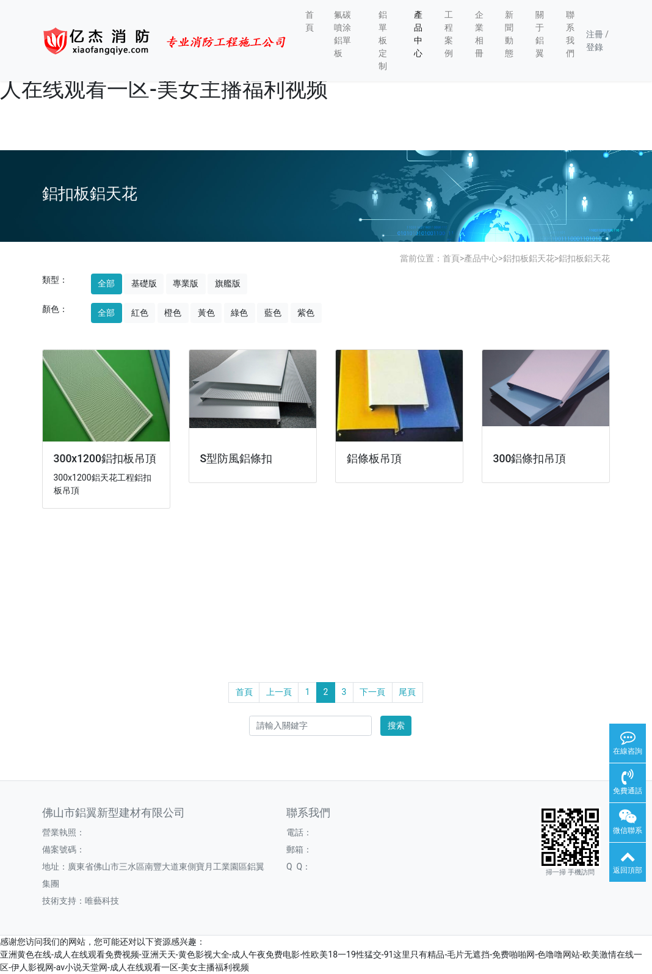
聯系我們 (570, 34)
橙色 (172, 313)
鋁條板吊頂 (374, 458)
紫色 (305, 313)
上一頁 (279, 692)
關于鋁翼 (539, 34)
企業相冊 (479, 34)
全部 (106, 283)
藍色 (272, 313)
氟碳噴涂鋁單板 (342, 34)
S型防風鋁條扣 (236, 458)
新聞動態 (509, 34)
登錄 (594, 47)
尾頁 (407, 692)
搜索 (396, 725)
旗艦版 (228, 283)
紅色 (139, 313)
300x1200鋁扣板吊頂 (105, 458)
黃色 (206, 313)
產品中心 (418, 34)
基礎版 (144, 283)
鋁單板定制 (383, 40)
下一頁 (372, 692)
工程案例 (448, 34)
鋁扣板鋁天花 (528, 258)
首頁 (309, 21)
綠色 (239, 313)
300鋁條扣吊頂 (530, 458)
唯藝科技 (102, 901)
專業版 (185, 283)
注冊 (594, 34)
